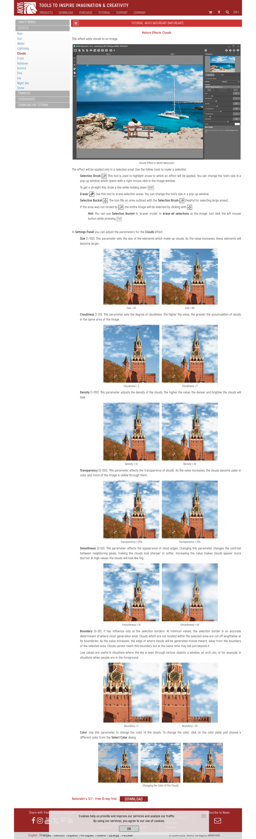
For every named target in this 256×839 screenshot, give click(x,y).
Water (21, 44)
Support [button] (122, 13)
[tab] (42, 22)
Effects (23, 28)
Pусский (127, 835)
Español (73, 835)
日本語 (114, 835)
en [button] (236, 12)
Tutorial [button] (104, 13)
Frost (20, 58)
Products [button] (46, 13)
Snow (20, 88)
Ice (19, 78)
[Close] (204, 816)
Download (66, 13)
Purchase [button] (85, 13)
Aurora (21, 68)
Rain (20, 34)
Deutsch (59, 835)
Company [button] (139, 13)
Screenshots (26, 99)
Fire (19, 73)
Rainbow (22, 63)
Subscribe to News (217, 817)
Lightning (23, 48)
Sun (19, 39)
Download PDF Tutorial (33, 105)
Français (45, 835)
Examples (24, 93)
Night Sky (23, 83)
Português (87, 835)
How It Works (27, 22)
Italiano (101, 835)
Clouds (21, 53)
